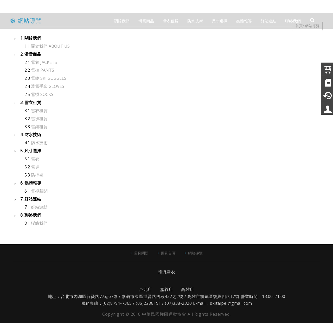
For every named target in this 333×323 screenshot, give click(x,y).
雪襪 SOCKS (42, 94)
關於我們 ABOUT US (50, 46)
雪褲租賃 (39, 118)
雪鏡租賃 (39, 127)
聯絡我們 (39, 223)
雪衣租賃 (39, 110)
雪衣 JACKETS (44, 62)
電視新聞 (39, 191)
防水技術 (39, 142)
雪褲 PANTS (42, 70)
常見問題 (141, 253)
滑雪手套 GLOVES (47, 86)
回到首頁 (168, 253)
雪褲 (35, 167)
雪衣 (35, 159)
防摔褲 (37, 175)
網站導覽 (195, 253)
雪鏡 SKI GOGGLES (48, 78)
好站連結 (39, 207)
